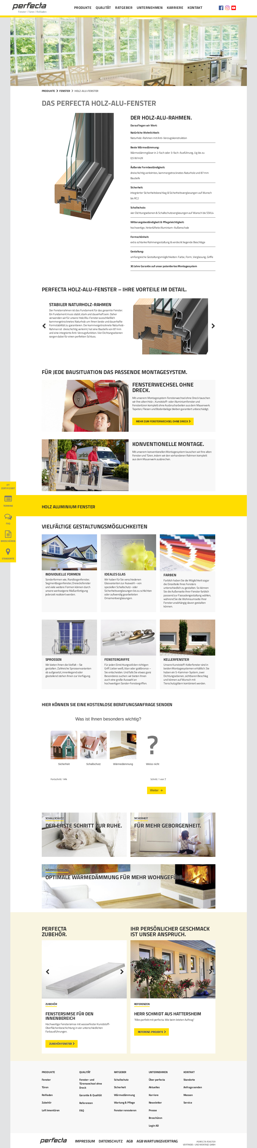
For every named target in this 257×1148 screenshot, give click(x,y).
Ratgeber (123, 7)
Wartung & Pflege (124, 1102)
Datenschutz (110, 1141)
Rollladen (47, 1095)
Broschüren (8, 541)
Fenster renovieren (125, 1110)
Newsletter (155, 1102)
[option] (128, 326)
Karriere (175, 7)
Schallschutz (121, 1080)
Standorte (8, 558)
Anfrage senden (192, 1087)
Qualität (103, 7)
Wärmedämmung (124, 1095)
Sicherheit (120, 1087)
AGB (129, 1141)
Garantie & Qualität (90, 1095)
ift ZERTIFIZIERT (8, 486)
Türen (45, 1087)
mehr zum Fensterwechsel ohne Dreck (162, 421)
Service (187, 1102)
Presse (153, 1110)
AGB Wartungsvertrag (157, 1141)
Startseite (54, 1139)
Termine (8, 506)
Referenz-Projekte (150, 1032)
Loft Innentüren (51, 1110)
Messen (188, 1095)
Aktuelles (154, 1087)
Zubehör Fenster (60, 1044)
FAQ (8, 523)
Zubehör (47, 1102)
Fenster (64, 91)
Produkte (83, 7)
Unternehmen (150, 7)
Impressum (85, 1141)
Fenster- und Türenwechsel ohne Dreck (90, 1084)
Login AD (154, 1125)
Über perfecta (157, 1080)
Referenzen (86, 1103)
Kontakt (195, 7)
